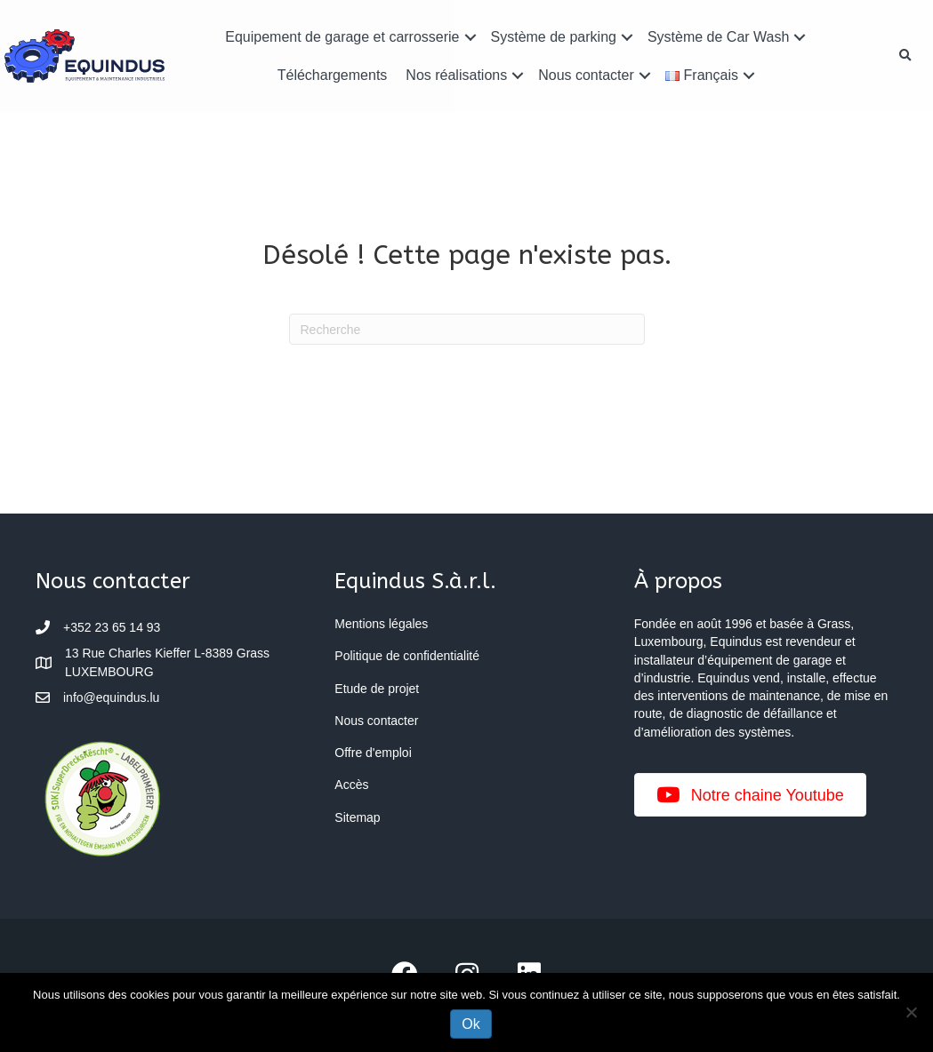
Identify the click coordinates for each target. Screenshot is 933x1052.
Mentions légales (381, 624)
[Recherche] (467, 329)
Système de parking (553, 36)
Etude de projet (376, 688)
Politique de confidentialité (406, 656)
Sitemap (357, 817)
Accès (351, 784)
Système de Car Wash (717, 36)
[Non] (911, 1012)
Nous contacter (585, 75)
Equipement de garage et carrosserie (343, 36)
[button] (470, 37)
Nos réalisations (456, 75)
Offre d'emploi (372, 752)
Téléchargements (333, 75)
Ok (470, 1024)
